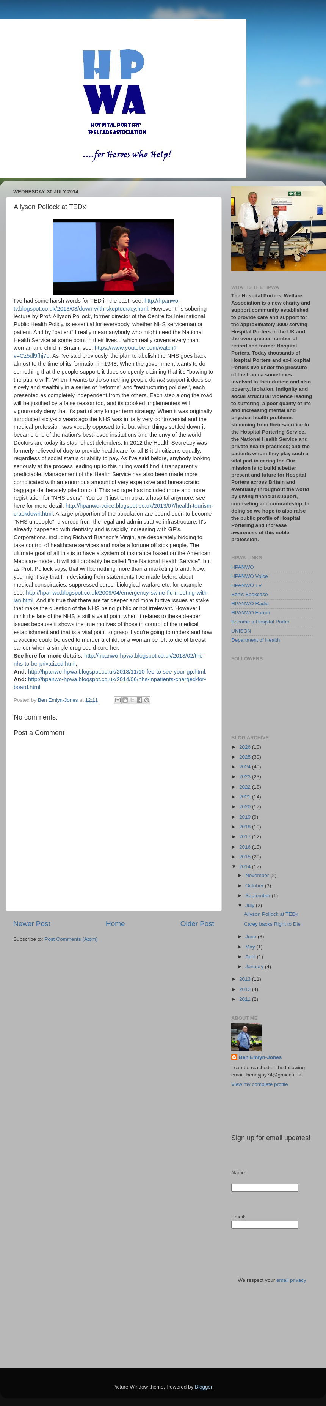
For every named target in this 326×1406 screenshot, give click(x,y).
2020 (245, 807)
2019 (245, 817)
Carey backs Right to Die (272, 924)
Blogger (203, 1387)
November (257, 875)
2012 (245, 989)
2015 (245, 857)
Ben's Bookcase (249, 594)
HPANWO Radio (250, 603)
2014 (245, 866)
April (251, 956)
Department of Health (255, 640)
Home (115, 924)
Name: (238, 1173)
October (255, 885)
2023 (245, 777)
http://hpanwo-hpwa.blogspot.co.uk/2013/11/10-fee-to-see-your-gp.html (116, 672)
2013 (245, 979)
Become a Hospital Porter (260, 622)
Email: (238, 1217)
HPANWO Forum (250, 612)
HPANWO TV (246, 585)
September (258, 895)
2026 (245, 747)
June (251, 936)
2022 (245, 787)
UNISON (241, 631)
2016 (245, 847)
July (250, 905)
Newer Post (31, 924)
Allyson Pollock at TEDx (271, 914)
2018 (245, 827)
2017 (245, 836)
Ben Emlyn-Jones (260, 1057)
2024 (245, 767)
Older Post (197, 924)
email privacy (291, 1280)
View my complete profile (259, 1084)
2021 (245, 797)
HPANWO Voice (249, 576)
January (255, 966)
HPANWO (242, 567)
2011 (245, 999)
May (250, 947)
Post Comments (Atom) (71, 939)
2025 (245, 757)
